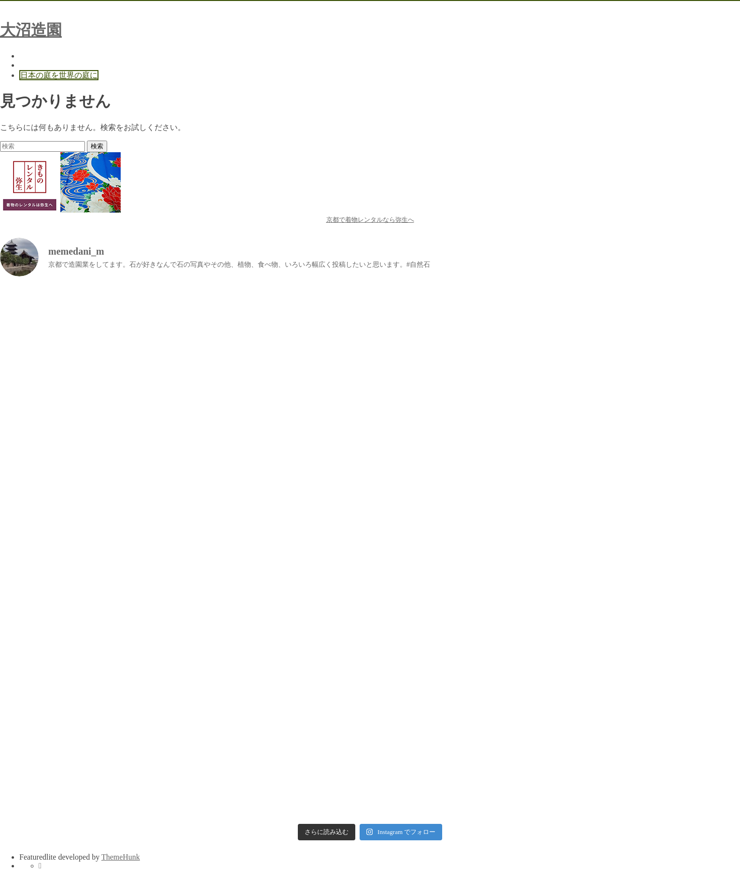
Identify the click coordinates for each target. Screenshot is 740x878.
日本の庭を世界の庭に (59, 75)
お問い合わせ (42, 65)
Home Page (37, 56)
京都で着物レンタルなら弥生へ (370, 219)
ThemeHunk (120, 857)
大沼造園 (31, 30)
